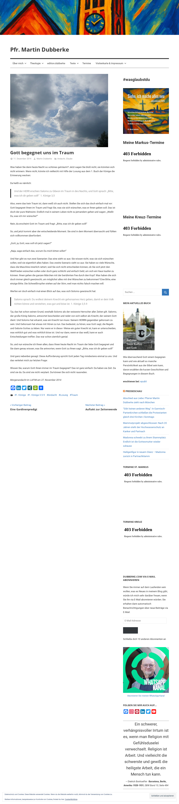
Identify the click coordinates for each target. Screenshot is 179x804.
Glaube (69, 158)
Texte (74, 63)
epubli (143, 381)
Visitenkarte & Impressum (111, 63)
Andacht (61, 158)
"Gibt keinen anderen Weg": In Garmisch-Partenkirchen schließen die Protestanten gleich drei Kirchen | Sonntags (145, 412)
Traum (74, 395)
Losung (64, 395)
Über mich (19, 63)
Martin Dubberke (44, 158)
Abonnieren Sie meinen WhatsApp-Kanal (146, 696)
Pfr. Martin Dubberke (39, 49)
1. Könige (21, 395)
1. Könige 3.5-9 (37, 395)
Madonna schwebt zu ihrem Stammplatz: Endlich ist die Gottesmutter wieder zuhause (144, 441)
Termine (86, 63)
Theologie (37, 63)
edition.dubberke (56, 63)
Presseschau (134, 391)
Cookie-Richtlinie (71, 799)
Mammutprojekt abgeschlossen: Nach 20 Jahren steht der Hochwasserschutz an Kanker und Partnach (145, 427)
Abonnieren (131, 630)
